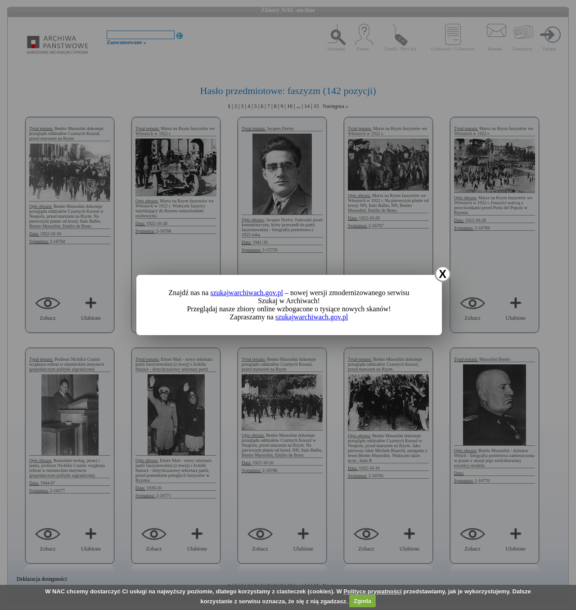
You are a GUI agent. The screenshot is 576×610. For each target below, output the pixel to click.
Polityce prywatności (372, 591)
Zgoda (362, 600)
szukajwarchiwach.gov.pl (246, 292)
